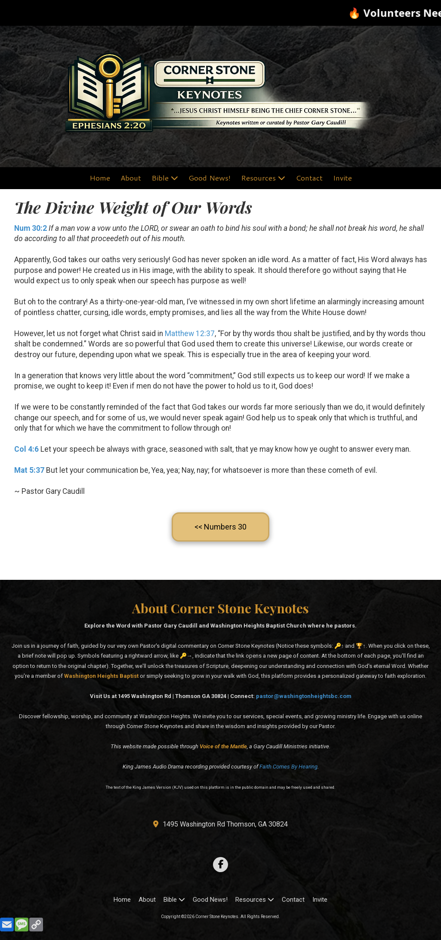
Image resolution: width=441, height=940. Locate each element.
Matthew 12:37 (190, 333)
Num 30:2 (30, 228)
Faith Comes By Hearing (288, 766)
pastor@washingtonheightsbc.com (304, 696)
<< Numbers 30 (220, 526)
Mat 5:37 (29, 470)
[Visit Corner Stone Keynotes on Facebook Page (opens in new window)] (220, 864)
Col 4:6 (26, 449)
